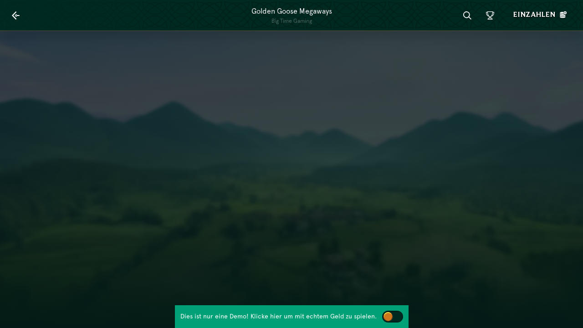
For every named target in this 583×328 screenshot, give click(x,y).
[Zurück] (16, 15)
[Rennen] (490, 15)
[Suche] (467, 15)
